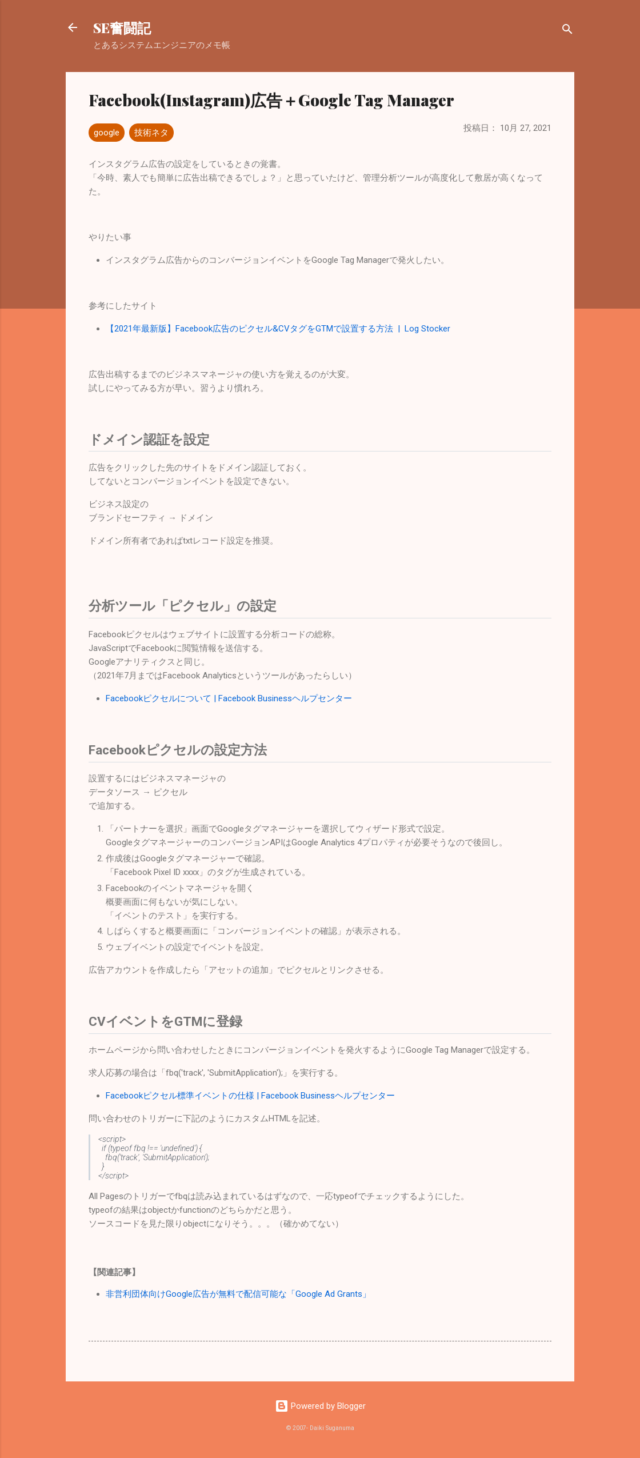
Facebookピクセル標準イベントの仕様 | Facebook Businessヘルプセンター (250, 1095)
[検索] (567, 31)
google (106, 132)
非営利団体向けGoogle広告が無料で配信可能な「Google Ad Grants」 (238, 1294)
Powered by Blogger (320, 1406)
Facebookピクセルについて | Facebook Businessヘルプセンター (229, 698)
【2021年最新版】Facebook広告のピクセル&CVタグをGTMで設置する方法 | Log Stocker (278, 328)
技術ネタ (151, 132)
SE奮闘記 (122, 27)
